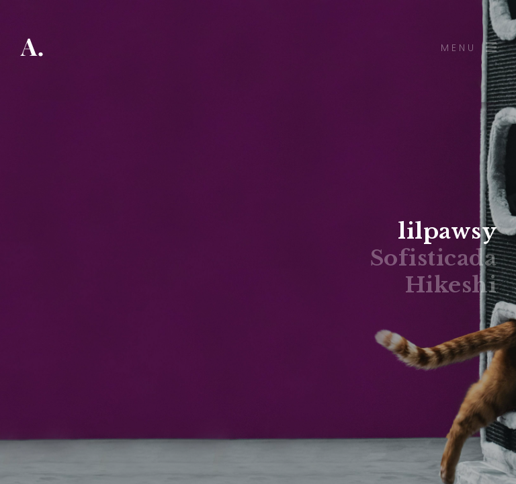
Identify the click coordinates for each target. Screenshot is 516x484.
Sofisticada (433, 258)
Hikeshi (451, 285)
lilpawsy (447, 231)
